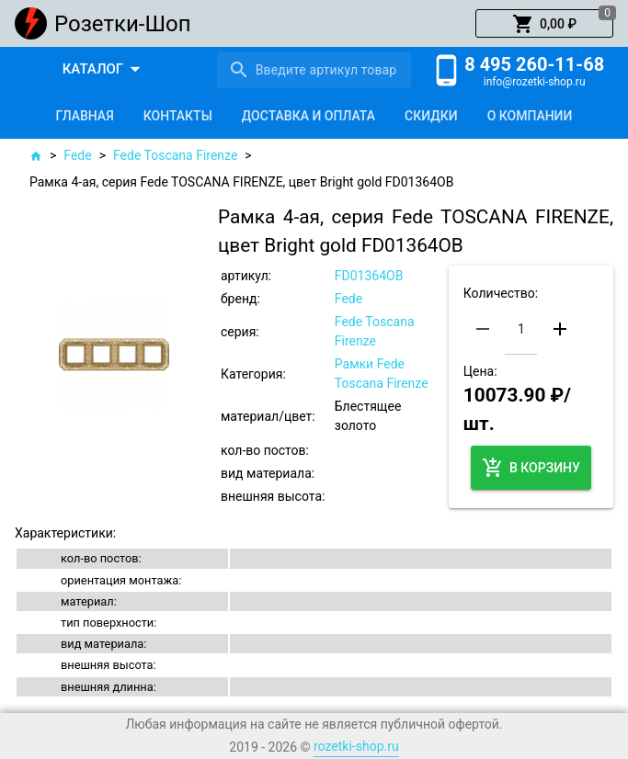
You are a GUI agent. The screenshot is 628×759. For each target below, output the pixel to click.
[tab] (85, 116)
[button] (544, 24)
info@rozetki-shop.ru (535, 81)
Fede (77, 155)
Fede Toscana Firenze (175, 155)
